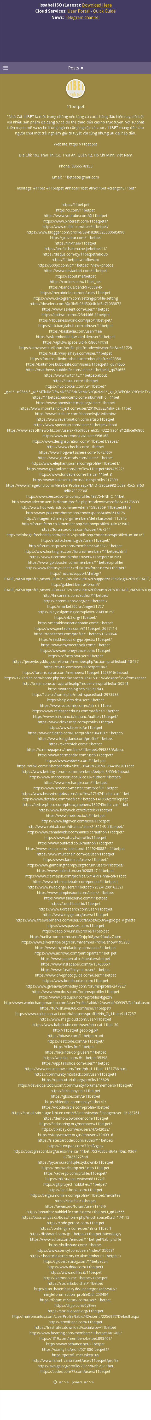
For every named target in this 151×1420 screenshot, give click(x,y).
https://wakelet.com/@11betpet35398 (75, 1057)
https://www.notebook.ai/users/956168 (75, 435)
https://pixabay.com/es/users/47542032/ (76, 1129)
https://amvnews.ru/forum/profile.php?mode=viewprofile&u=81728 (75, 347)
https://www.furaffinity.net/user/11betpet (75, 969)
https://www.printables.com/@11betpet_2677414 (75, 628)
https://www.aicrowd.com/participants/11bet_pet (75, 953)
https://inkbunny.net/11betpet (75, 1090)
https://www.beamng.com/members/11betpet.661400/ (76, 1332)
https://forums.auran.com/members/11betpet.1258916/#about (75, 672)
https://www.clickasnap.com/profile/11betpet (75, 721)
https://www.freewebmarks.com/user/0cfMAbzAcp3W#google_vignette (76, 920)
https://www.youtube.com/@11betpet (75, 215)
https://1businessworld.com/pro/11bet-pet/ (75, 320)
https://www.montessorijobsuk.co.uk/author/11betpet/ (75, 776)
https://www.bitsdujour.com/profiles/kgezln (75, 997)
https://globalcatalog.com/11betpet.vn (75, 1261)
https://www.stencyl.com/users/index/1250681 (76, 1250)
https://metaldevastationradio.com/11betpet (75, 622)
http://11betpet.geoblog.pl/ (75, 1030)
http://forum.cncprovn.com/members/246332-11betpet (75, 545)
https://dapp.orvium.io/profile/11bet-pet (75, 931)
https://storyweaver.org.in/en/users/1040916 (75, 1134)
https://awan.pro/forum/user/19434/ (75, 1206)
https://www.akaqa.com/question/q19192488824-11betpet (75, 848)
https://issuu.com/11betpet (75, 380)
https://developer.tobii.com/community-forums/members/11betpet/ (75, 1085)
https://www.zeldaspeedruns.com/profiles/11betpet (75, 710)
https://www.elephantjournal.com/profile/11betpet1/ (76, 463)
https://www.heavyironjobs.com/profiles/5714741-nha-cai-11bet (76, 793)
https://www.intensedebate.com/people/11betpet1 (75, 881)
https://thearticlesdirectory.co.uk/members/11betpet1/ (75, 1255)
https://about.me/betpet (75, 276)
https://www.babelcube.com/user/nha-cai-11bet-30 (75, 1024)
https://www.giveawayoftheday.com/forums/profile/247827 (76, 986)
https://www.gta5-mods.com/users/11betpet (75, 457)
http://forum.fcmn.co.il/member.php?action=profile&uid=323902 (75, 523)
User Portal (78, 11)
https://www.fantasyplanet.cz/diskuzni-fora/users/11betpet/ (76, 567)
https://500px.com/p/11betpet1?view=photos (75, 265)
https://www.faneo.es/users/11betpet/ (75, 859)
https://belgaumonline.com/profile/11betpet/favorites (75, 1195)
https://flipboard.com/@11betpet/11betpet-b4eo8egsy (75, 1233)
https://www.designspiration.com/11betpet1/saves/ (75, 441)
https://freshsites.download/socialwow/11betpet (75, 1327)
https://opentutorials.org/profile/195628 (75, 1079)
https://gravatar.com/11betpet (75, 237)
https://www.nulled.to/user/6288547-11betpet (75, 870)
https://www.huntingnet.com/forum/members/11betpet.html (75, 551)
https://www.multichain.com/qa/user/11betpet (75, 854)
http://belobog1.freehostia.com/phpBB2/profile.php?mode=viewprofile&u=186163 (75, 534)
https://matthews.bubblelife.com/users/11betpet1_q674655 (75, 369)
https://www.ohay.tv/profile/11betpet (75, 837)
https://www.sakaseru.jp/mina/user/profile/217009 (75, 479)
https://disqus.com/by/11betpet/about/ (75, 254)
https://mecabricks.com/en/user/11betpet (75, 292)
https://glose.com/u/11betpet (75, 1096)
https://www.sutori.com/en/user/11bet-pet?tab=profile (75, 1239)
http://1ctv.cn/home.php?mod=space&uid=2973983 (75, 694)
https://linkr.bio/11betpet (75, 1200)
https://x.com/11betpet (75, 210)
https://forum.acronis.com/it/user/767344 (76, 529)
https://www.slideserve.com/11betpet (75, 898)
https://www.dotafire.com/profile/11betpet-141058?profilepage (75, 798)
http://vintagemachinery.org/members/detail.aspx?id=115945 (76, 518)
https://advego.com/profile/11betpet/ (75, 1173)
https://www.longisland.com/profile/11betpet (75, 738)
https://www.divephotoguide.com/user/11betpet (75, 975)
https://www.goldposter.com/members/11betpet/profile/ (75, 562)
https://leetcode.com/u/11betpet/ (76, 1041)
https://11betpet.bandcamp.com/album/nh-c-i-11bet (75, 397)
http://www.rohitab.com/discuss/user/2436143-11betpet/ (76, 826)
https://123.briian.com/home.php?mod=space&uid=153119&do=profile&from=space (75, 677)
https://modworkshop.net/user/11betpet (75, 1167)
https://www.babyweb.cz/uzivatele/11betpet (75, 809)
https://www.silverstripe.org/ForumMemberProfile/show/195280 (75, 942)
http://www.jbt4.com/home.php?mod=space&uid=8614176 (75, 512)
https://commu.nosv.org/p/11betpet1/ (75, 600)
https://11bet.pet (83, 144)
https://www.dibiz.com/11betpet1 (75, 1266)
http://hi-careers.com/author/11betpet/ (75, 595)
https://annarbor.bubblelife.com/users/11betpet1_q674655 (76, 1211)
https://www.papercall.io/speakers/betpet (75, 958)
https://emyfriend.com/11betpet (75, 1321)
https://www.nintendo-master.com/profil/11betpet (75, 787)
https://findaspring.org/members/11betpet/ (75, 1123)
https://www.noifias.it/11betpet (76, 1272)
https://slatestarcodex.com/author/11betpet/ (75, 1140)
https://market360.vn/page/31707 (75, 606)
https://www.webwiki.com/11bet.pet (75, 760)
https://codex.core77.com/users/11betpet (75, 1371)
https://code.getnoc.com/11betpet (75, 1222)
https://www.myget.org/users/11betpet (75, 914)
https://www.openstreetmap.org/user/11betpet (75, 402)
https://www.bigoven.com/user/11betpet (76, 821)
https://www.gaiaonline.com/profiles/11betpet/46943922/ (75, 468)
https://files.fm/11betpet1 (75, 1046)
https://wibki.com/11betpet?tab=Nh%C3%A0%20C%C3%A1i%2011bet (75, 765)
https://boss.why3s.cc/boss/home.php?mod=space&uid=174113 (75, 1217)
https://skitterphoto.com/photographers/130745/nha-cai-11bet (76, 804)
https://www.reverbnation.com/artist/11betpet (75, 419)
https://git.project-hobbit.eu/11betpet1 (75, 1184)
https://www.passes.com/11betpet (75, 925)
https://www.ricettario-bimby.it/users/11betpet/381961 (75, 556)
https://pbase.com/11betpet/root (75, 1035)
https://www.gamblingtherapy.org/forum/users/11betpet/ (75, 865)
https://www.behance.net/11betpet (75, 1343)
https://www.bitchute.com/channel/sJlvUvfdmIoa (75, 413)
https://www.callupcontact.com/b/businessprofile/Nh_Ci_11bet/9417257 (75, 1013)
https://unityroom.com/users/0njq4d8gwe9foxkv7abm (75, 936)
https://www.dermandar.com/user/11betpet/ (75, 754)
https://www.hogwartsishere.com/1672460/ (75, 452)
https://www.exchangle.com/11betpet (75, 782)
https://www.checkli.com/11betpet (75, 446)
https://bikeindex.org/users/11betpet (75, 1052)
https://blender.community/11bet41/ (75, 1101)
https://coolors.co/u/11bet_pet (75, 281)
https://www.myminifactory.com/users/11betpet (75, 947)
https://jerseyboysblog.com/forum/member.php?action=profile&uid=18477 (75, 661)
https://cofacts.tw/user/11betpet (75, 655)
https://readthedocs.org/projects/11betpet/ (75, 639)
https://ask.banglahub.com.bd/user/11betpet (75, 325)
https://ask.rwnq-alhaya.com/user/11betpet (75, 353)
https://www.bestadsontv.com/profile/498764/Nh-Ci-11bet (75, 496)
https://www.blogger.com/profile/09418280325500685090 (75, 232)
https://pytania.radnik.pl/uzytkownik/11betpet (75, 1162)
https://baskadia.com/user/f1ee (75, 331)
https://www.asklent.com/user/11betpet (75, 309)
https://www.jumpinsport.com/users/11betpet (75, 892)
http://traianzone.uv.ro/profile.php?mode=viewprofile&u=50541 (76, 683)
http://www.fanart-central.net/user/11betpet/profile (76, 1360)
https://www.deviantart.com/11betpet (75, 270)
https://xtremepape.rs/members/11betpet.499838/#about (75, 749)
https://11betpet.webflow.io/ (75, 259)
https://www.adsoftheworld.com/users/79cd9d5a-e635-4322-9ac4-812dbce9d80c (75, 430)
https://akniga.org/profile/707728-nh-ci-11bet (75, 1365)
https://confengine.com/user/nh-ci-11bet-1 (75, 1228)
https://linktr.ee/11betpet (75, 243)
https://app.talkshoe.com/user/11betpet (75, 1063)
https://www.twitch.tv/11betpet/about (75, 375)
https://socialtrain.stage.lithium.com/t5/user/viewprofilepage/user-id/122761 (76, 1112)
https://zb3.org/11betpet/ (75, 617)
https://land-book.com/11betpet (75, 1189)
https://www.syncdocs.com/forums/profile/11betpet (75, 991)
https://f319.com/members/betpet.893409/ (75, 1338)
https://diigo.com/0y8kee (75, 1305)
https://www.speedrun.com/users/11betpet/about (75, 424)
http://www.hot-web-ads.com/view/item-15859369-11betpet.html (76, 507)
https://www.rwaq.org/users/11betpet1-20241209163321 (76, 887)
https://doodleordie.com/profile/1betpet (75, 1107)
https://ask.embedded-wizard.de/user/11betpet (75, 336)
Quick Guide (104, 11)
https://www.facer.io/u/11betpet (75, 727)
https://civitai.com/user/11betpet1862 (75, 666)
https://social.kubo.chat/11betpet (75, 1283)
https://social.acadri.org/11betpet (75, 1310)
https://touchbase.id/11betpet (76, 903)
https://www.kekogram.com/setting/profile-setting (75, 298)
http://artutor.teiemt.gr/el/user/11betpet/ (75, 540)
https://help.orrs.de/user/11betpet (75, 699)
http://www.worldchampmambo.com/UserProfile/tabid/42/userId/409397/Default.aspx (77, 1002)
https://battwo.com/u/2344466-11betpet (76, 314)
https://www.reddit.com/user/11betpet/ (75, 226)
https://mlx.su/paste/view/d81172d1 (75, 1178)
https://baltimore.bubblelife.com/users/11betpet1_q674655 (75, 364)
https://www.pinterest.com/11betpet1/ (75, 221)
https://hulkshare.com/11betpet (75, 1244)
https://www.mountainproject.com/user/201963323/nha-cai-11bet (75, 408)
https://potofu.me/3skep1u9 (75, 1354)
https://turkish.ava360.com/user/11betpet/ (75, 1008)
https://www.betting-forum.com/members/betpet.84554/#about (76, 771)
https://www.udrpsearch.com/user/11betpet (75, 909)
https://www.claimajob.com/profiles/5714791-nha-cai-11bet (75, 876)
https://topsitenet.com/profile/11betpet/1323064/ (75, 633)
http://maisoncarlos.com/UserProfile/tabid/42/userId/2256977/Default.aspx (75, 1316)
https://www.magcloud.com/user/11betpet (75, 1019)
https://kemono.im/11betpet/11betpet (76, 1277)
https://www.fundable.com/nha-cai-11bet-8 (75, 474)
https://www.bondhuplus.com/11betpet (75, 980)
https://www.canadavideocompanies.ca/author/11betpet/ (75, 832)
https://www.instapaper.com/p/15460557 (75, 964)
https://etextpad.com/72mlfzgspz (75, 1145)
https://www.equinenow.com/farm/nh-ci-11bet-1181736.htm (75, 1068)
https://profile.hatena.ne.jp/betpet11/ (76, 248)
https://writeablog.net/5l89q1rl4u (75, 688)
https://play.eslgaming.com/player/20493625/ (76, 611)
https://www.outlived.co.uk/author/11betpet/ (75, 843)
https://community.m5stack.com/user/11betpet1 (76, 1074)
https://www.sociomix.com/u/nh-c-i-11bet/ (75, 705)
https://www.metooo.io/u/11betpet (75, 815)
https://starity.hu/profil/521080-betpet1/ (75, 1349)
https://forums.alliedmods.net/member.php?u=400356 (75, 358)
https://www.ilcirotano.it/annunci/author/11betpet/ (75, 716)
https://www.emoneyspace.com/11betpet (75, 650)
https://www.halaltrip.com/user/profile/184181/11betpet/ (75, 732)
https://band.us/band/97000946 (75, 287)
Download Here (97, 5)
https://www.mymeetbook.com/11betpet (75, 644)
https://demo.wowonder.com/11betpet (75, 1118)
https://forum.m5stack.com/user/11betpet (75, 1299)
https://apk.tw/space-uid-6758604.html (75, 342)
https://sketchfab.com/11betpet (75, 743)
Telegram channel (82, 17)
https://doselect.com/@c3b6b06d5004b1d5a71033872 (75, 303)
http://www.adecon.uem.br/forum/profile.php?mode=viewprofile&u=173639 (75, 501)
